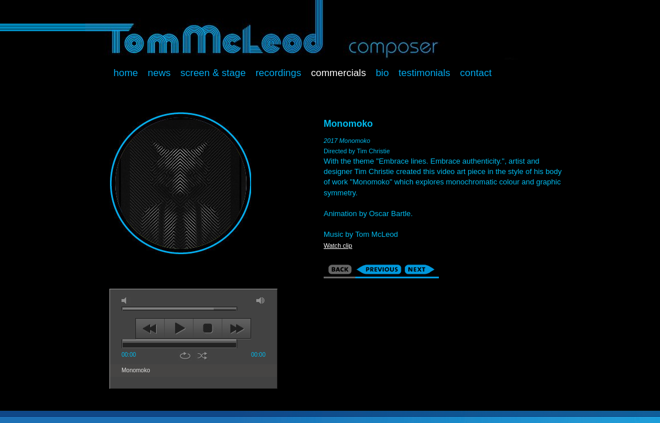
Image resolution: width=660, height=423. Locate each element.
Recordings (278, 72)
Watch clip (338, 245)
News (159, 72)
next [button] (236, 328)
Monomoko (136, 370)
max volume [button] (260, 300)
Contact (476, 72)
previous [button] (150, 328)
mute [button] (126, 300)
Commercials (338, 72)
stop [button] (208, 328)
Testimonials (424, 72)
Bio (382, 72)
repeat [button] (185, 355)
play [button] (179, 328)
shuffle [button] (202, 355)
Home (125, 72)
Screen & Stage (212, 72)
